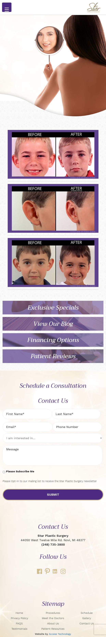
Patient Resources (52, 628)
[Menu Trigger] (6, 7)
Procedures (53, 612)
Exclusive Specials (53, 307)
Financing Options (53, 340)
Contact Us (87, 623)
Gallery (86, 618)
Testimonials (19, 628)
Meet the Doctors (53, 618)
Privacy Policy (19, 618)
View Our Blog (53, 324)
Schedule (87, 612)
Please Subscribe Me (20, 471)
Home (19, 612)
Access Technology (60, 634)
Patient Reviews (53, 356)
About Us (53, 623)
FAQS (19, 623)
